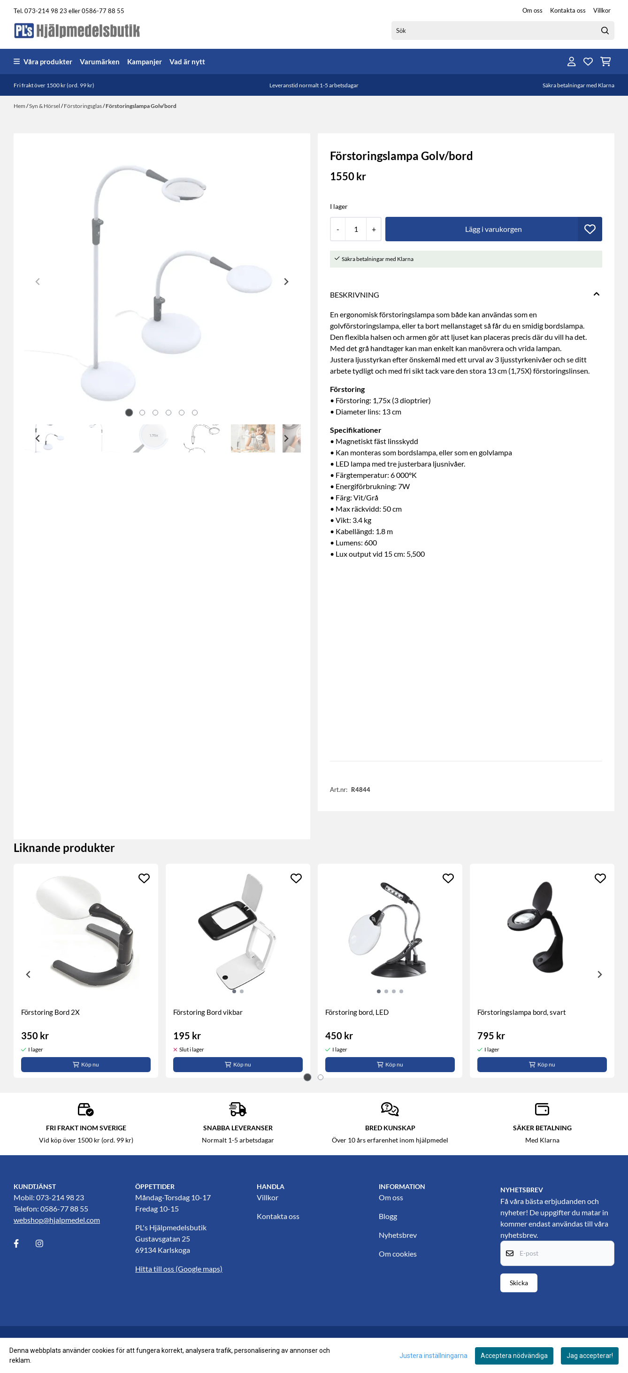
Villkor (602, 10)
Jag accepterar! (590, 1355)
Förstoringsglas (83, 105)
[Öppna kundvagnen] (606, 61)
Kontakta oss (568, 10)
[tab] (129, 413)
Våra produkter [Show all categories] (43, 61)
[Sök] (502, 30)
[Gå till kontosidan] (572, 61)
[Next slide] (285, 281)
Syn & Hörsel (45, 105)
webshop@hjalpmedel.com (57, 1219)
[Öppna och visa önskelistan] (588, 61)
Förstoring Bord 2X (50, 1012)
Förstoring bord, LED (357, 1012)
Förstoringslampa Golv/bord (141, 105)
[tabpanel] (86, 971)
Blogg (388, 1216)
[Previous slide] (38, 281)
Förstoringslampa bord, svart (521, 1012)
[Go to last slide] (38, 438)
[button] (590, 229)
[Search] (605, 30)
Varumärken (100, 61)
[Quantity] (355, 229)
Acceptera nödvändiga (514, 1355)
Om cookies (398, 1253)
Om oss (532, 10)
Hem (20, 105)
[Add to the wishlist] (144, 878)
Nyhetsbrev (398, 1234)
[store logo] (77, 30)
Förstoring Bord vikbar (208, 1012)
